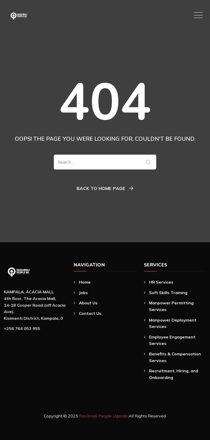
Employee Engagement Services (172, 340)
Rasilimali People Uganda (103, 415)
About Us (88, 302)
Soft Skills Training (168, 292)
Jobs (83, 292)
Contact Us (90, 313)
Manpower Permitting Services (171, 306)
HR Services (161, 282)
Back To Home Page (101, 188)
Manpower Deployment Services (172, 323)
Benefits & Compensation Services (175, 357)
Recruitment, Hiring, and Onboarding (173, 374)
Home (85, 282)
